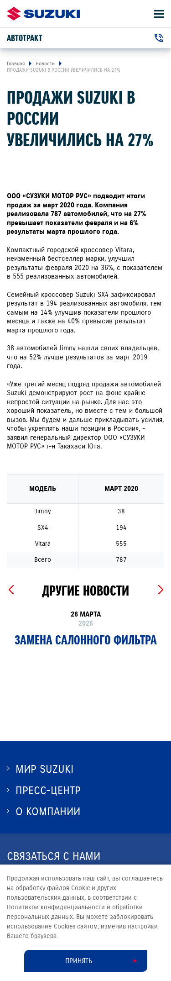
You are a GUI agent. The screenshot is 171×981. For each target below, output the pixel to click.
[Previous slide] (11, 590)
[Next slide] (160, 590)
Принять (78, 961)
